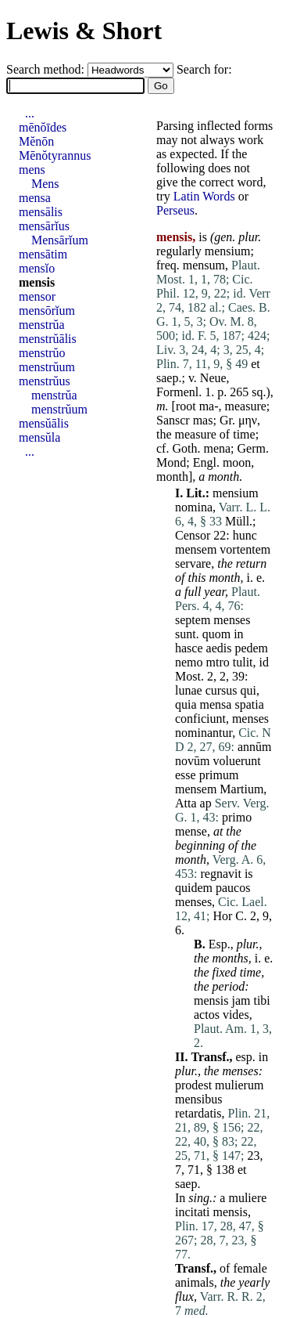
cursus (221, 690)
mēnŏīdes (42, 127)
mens (32, 169)
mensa (216, 704)
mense (191, 831)
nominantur (203, 732)
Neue (213, 378)
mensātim (43, 254)
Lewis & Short (84, 30)
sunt (185, 634)
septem (192, 620)
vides (236, 1014)
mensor (37, 296)
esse (185, 775)
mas (203, 420)
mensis (211, 1000)
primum (219, 775)
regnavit (220, 873)
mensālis (41, 211)
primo (237, 817)
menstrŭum (47, 367)
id (264, 662)
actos (207, 1014)
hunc (245, 535)
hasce (189, 648)
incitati (192, 1212)
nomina (194, 507)
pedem (251, 648)
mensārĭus (44, 226)
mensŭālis (44, 423)
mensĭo (37, 268)
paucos (233, 887)
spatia (248, 704)
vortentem (245, 549)
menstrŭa (42, 324)
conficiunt (200, 718)
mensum (204, 265)
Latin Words (204, 196)
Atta (186, 803)
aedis (219, 648)
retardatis (198, 1113)
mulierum (239, 1085)
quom (216, 634)
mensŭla (39, 437)
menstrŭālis (48, 338)
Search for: (204, 69)
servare (193, 563)
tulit (243, 662)
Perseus (175, 210)
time (244, 434)
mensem (195, 549)
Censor (192, 535)
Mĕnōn (36, 141)
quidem (194, 887)
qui (248, 690)
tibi (261, 1000)
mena (216, 448)
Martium (241, 789)
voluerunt (236, 760)
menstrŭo (42, 352)
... (29, 113)
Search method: (47, 69)
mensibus (198, 1099)
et (255, 363)
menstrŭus (44, 381)
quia (186, 704)
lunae (188, 690)
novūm (192, 760)
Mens (45, 183)
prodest (193, 1085)
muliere (247, 1197)
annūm (255, 746)
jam (240, 1000)
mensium (228, 251)
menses (231, 620)
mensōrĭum (47, 310)
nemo (189, 662)
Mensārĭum (59, 240)
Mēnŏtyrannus (55, 155)
